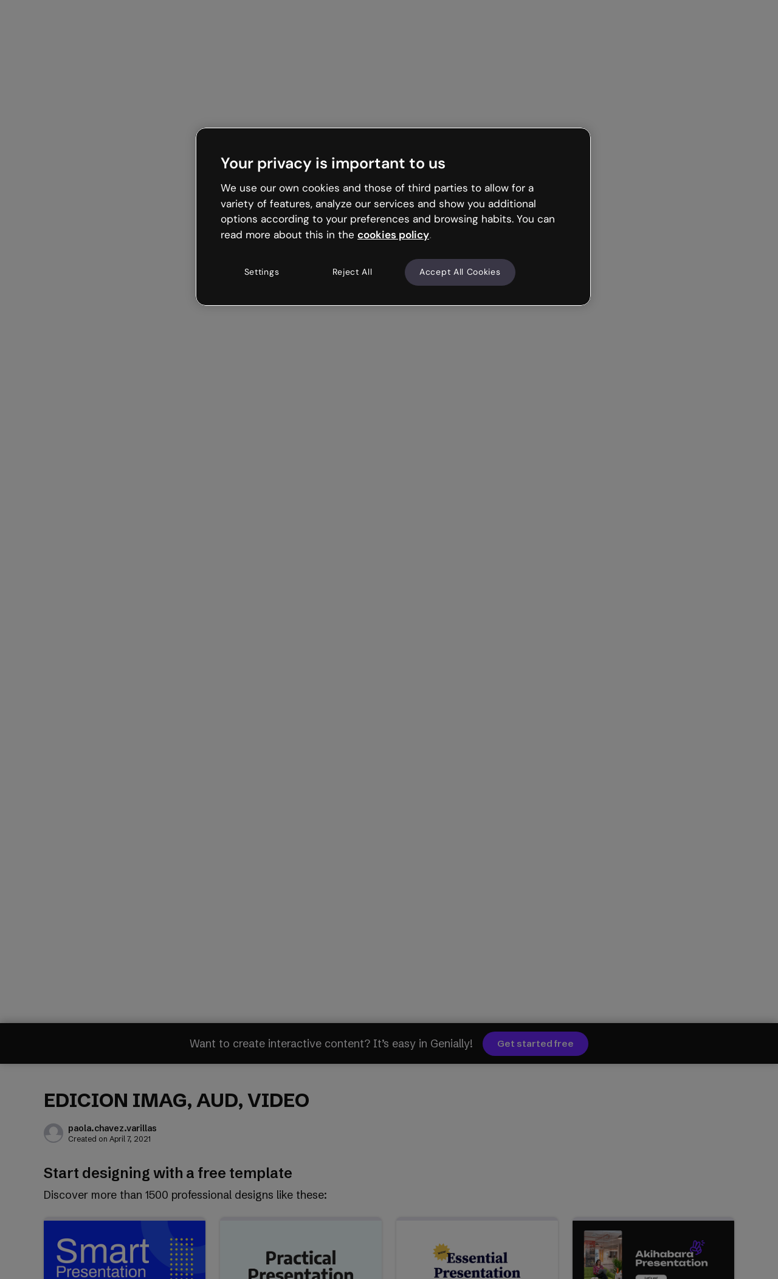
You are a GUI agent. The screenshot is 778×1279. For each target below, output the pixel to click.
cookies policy (393, 234)
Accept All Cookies (460, 271)
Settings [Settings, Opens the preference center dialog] (262, 271)
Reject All (352, 271)
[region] (393, 216)
